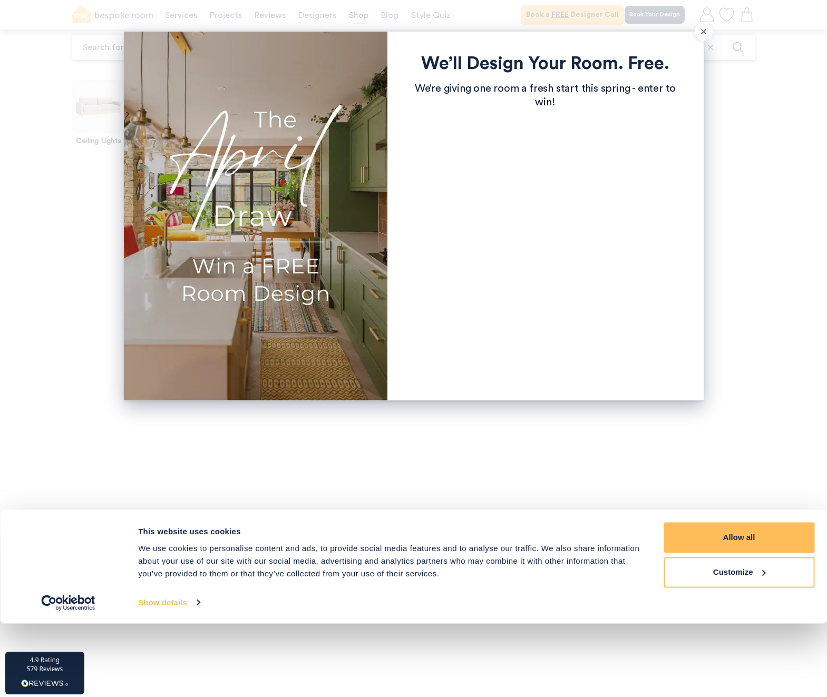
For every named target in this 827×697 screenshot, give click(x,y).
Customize (739, 645)
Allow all (739, 611)
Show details (162, 676)
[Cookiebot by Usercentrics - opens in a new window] (68, 676)
